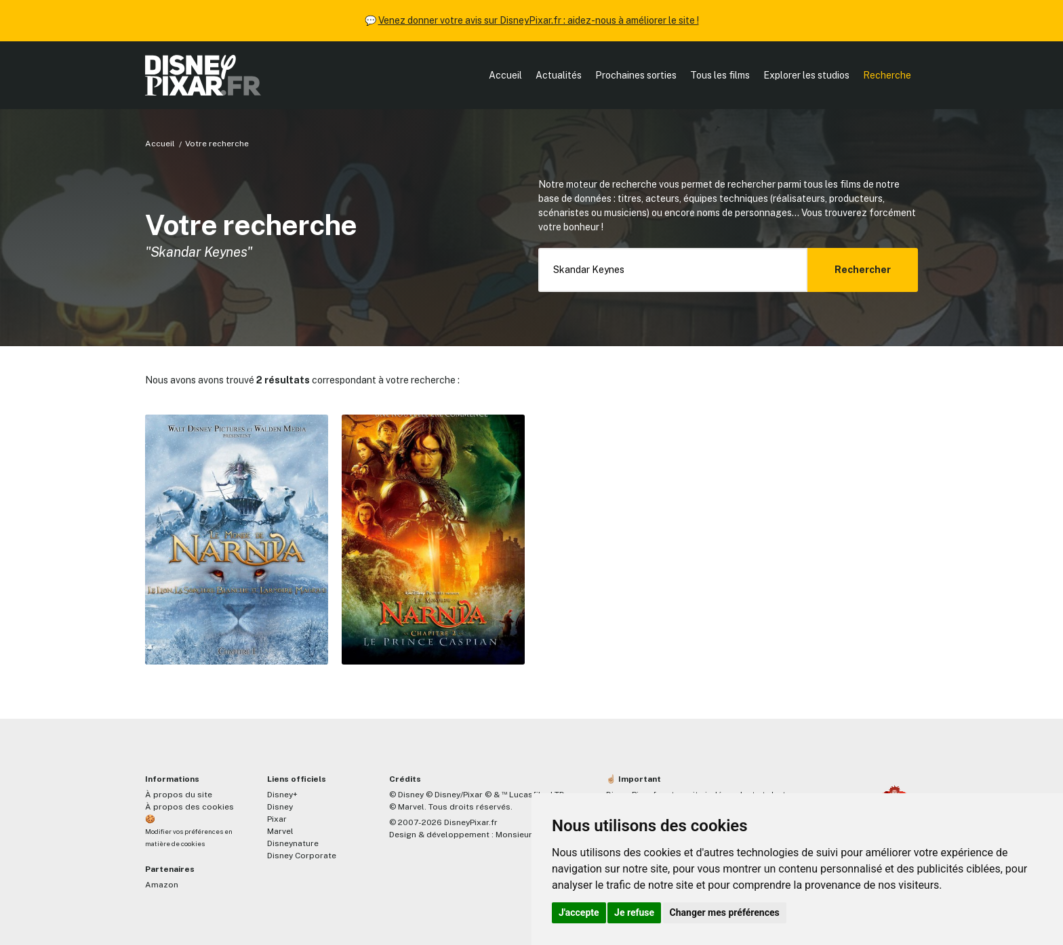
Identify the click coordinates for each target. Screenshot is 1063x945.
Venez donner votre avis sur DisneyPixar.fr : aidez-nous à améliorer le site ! (538, 20)
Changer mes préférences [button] (725, 912)
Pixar (277, 819)
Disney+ (282, 794)
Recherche (887, 75)
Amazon (161, 884)
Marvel (280, 831)
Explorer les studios (806, 75)
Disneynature (293, 843)
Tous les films (720, 75)
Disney (280, 807)
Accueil (505, 75)
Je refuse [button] (634, 912)
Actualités (559, 75)
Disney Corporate (301, 855)
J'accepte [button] (579, 912)
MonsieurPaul (522, 834)
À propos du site (178, 794)
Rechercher (863, 269)
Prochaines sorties (636, 75)
